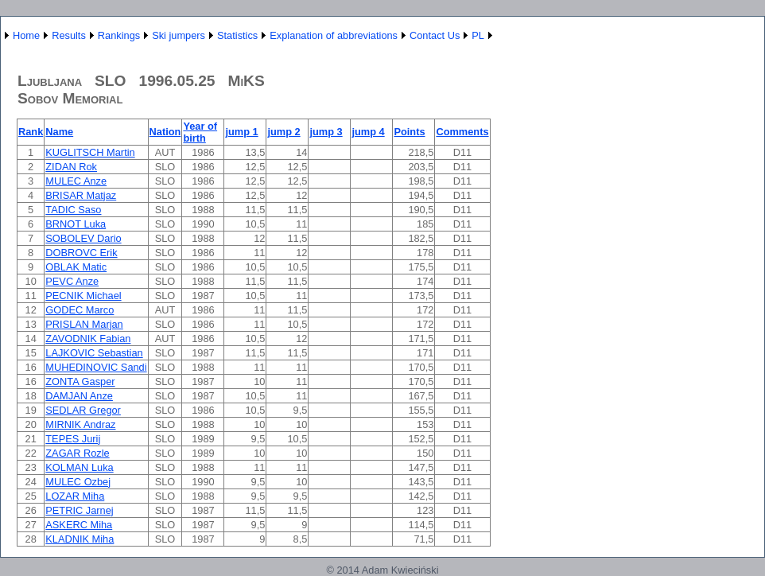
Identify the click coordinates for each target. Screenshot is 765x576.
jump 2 (283, 132)
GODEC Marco (79, 310)
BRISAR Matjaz (80, 195)
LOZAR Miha (74, 496)
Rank (30, 132)
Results (69, 35)
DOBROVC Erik (81, 253)
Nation (165, 132)
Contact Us (435, 35)
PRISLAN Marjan (83, 324)
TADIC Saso (73, 210)
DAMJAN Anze (79, 396)
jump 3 (325, 132)
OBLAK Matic (76, 267)
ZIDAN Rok (71, 167)
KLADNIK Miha (79, 539)
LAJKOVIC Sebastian (93, 353)
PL (478, 35)
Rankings (119, 35)
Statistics (237, 35)
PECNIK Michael (83, 296)
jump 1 (241, 132)
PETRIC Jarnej (79, 510)
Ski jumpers (178, 35)
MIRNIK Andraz (80, 424)
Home (26, 35)
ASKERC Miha (78, 525)
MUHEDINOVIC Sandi (95, 367)
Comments (462, 132)
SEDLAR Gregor (83, 410)
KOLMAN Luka (79, 467)
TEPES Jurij (72, 439)
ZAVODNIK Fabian (87, 338)
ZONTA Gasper (80, 381)
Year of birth (200, 132)
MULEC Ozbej (78, 482)
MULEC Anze (76, 181)
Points (409, 132)
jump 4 (367, 132)
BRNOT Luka (75, 224)
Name (59, 132)
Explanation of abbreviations (334, 35)
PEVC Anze (72, 281)
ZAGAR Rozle (77, 453)
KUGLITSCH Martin (89, 152)
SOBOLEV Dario (83, 238)
